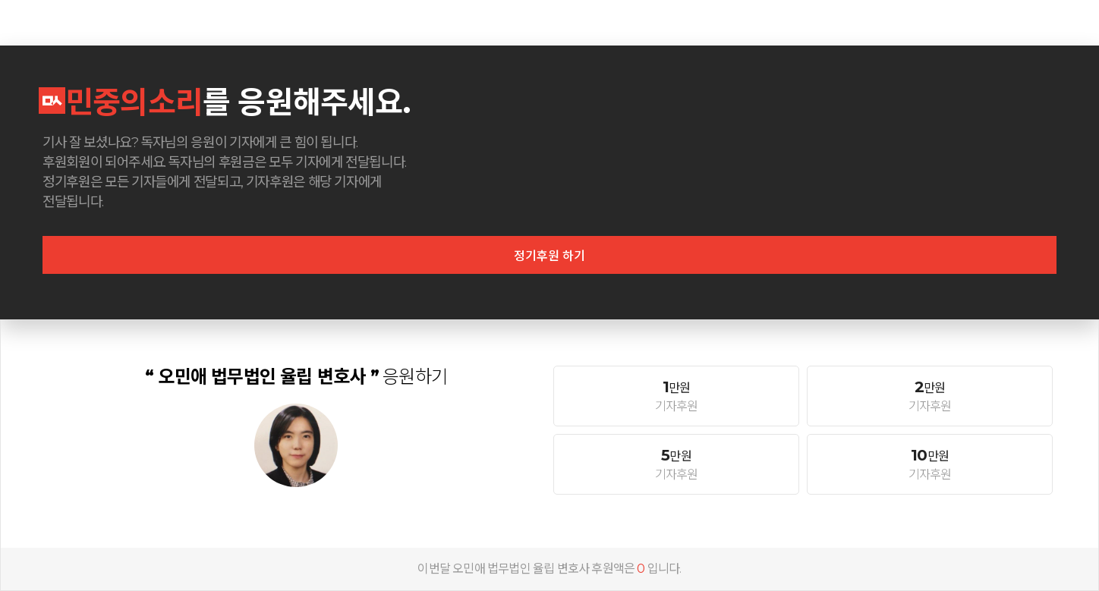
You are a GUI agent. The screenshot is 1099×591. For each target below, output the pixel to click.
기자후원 (676, 395)
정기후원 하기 (549, 256)
